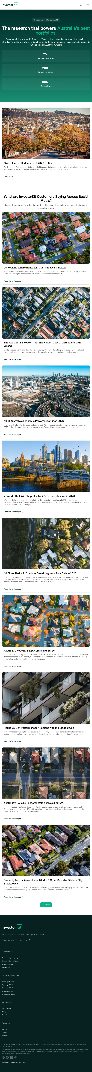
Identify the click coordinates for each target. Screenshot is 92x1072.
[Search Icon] (81, 4)
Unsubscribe (22, 1062)
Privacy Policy (6, 1062)
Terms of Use (14, 1062)
